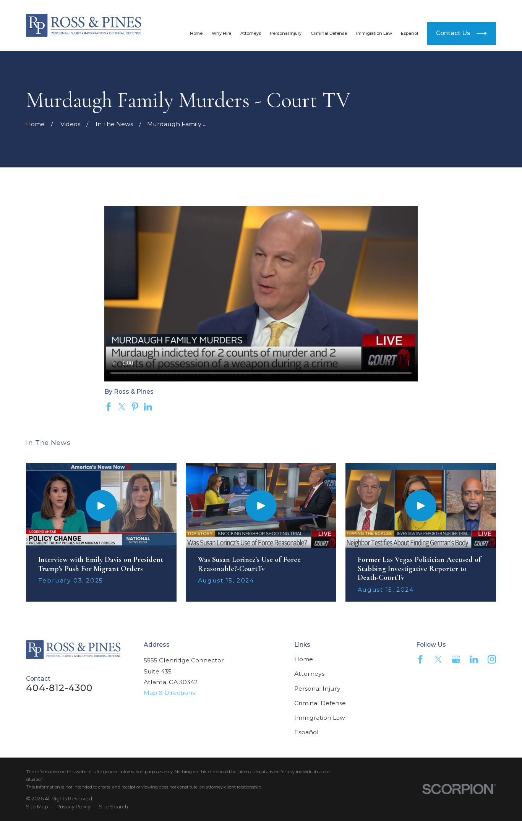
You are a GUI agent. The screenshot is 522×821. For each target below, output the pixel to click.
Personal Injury (317, 688)
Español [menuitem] (409, 33)
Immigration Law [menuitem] (374, 33)
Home (303, 659)
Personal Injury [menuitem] (285, 33)
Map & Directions (169, 692)
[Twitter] (438, 659)
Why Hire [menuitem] (221, 33)
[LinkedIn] (474, 659)
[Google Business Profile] (456, 659)
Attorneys (309, 673)
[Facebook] (420, 659)
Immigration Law (319, 717)
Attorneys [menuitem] (250, 33)
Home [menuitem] (196, 33)
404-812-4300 (444, 8)
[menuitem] (37, 806)
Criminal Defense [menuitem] (329, 33)
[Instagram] (492, 659)
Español (306, 732)
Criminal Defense (320, 703)
